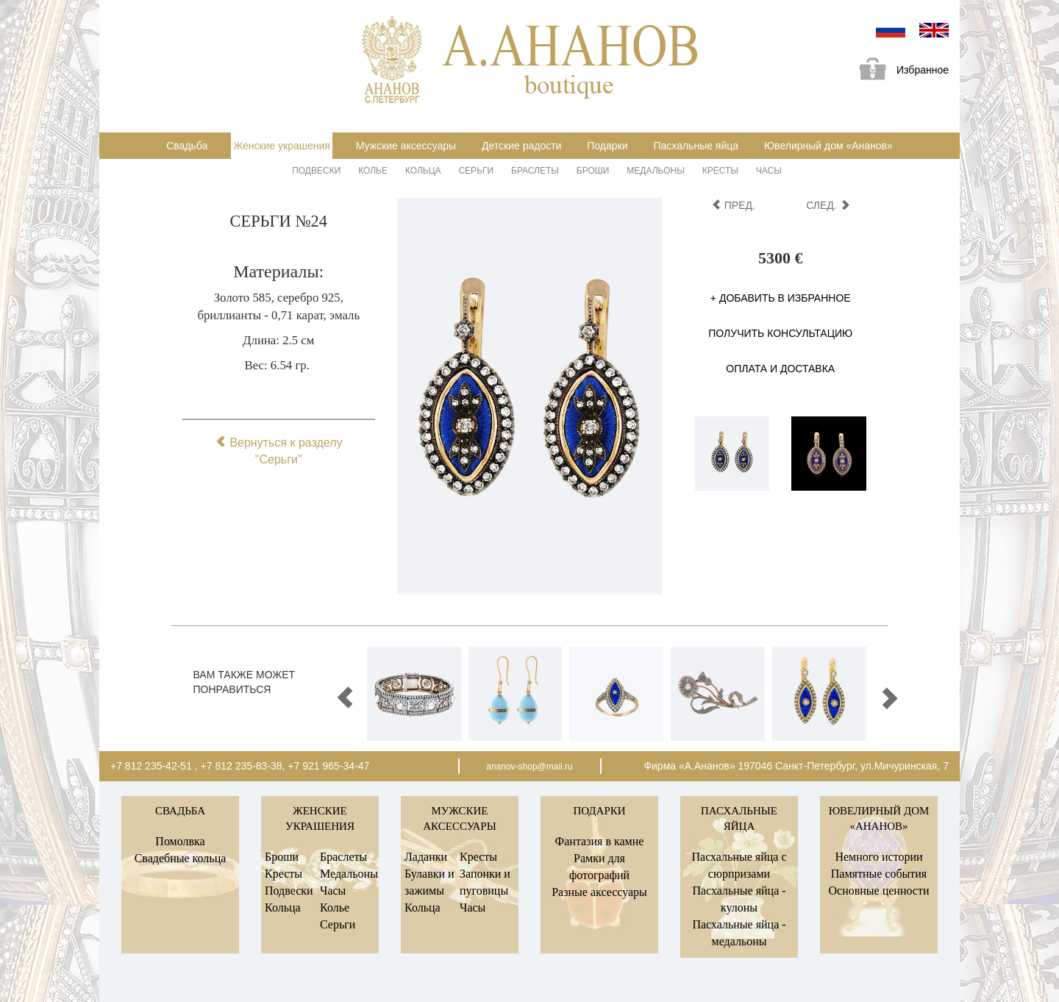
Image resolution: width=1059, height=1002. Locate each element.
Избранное (899, 71)
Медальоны (656, 171)
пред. (733, 205)
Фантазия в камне (599, 841)
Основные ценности (878, 890)
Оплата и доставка (780, 368)
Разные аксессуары (599, 892)
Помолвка (179, 841)
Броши (593, 171)
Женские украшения (281, 146)
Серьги (475, 171)
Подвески (316, 171)
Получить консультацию (780, 333)
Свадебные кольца (181, 858)
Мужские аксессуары (406, 146)
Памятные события (879, 873)
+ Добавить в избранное (780, 298)
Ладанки (425, 856)
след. (827, 205)
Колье (373, 171)
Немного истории (878, 856)
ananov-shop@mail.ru (529, 766)
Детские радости (521, 146)
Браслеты (535, 171)
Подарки (607, 146)
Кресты (720, 171)
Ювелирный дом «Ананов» (828, 146)
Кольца (423, 171)
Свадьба (186, 146)
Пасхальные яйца (695, 146)
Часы (769, 171)
